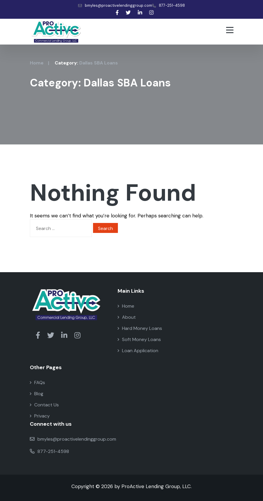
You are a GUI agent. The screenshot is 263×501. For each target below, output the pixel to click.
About (127, 317)
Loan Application (138, 350)
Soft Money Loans (139, 339)
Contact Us (44, 405)
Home (37, 63)
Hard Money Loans (140, 328)
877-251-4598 (168, 5)
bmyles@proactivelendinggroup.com (115, 5)
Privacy (40, 416)
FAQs (37, 382)
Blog (36, 394)
